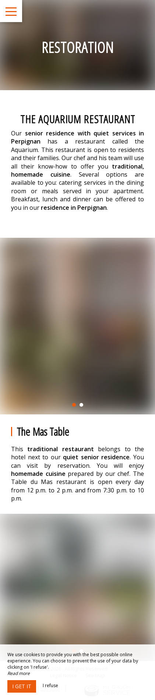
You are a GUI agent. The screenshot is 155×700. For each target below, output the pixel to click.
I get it (21, 686)
